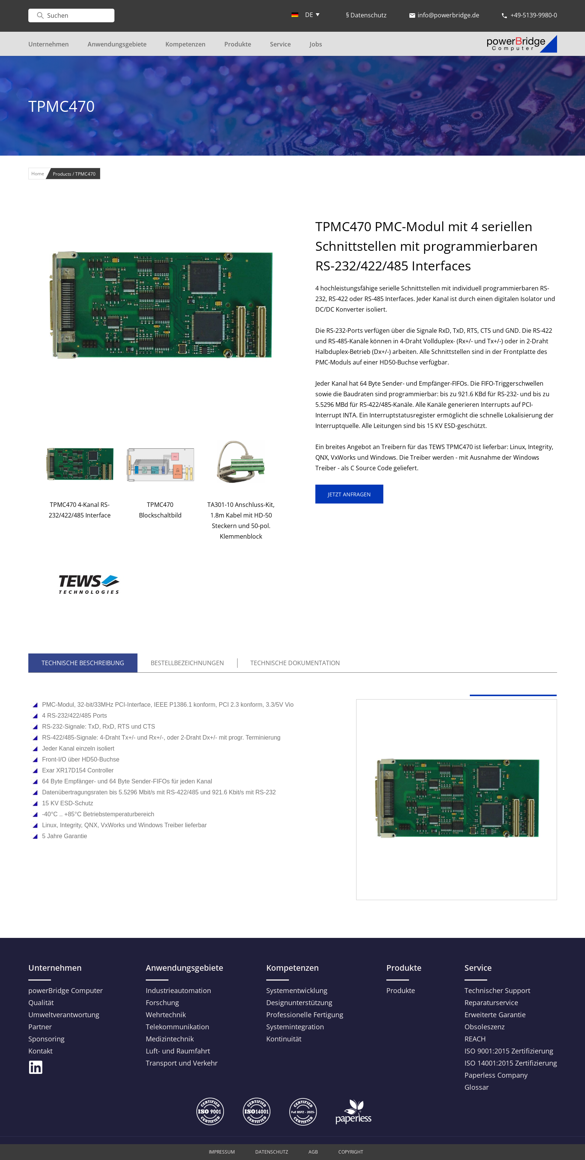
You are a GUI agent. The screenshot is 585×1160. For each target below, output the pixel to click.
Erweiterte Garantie (495, 1014)
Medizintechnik (170, 1038)
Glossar (477, 1087)
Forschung (162, 1002)
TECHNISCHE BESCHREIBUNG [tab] (83, 663)
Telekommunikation (177, 1026)
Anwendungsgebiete (117, 44)
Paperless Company (496, 1075)
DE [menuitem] (309, 15)
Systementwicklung (296, 990)
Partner (40, 1026)
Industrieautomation (178, 990)
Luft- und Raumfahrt (178, 1050)
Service (280, 44)
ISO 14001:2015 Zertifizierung (511, 1062)
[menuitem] (305, 14)
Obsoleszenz (485, 1026)
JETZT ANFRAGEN (349, 494)
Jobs (316, 44)
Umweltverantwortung (63, 1014)
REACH (475, 1038)
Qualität (41, 1002)
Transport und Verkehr (182, 1062)
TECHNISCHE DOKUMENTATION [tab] (295, 663)
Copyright (350, 1152)
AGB (313, 1152)
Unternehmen (48, 44)
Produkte (237, 44)
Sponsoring (46, 1038)
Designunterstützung (299, 1002)
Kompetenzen (185, 44)
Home (37, 173)
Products (63, 174)
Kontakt (40, 1050)
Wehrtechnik (166, 1014)
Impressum (222, 1152)
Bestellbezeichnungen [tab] (187, 663)
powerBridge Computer (65, 990)
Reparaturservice (491, 1002)
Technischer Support (497, 990)
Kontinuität (283, 1038)
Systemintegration (295, 1026)
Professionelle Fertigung (304, 1014)
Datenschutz (271, 1152)
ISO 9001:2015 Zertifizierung (509, 1050)
